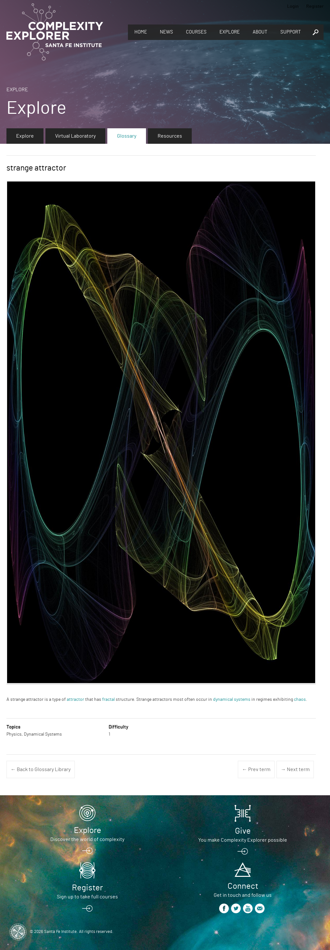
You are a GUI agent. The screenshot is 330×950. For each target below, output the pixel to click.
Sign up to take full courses (87, 896)
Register (315, 6)
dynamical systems (231, 699)
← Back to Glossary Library (41, 769)
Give (243, 831)
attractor (75, 699)
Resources (170, 136)
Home (140, 32)
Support (290, 32)
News (166, 32)
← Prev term (256, 769)
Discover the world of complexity (87, 839)
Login (293, 6)
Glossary (126, 136)
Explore (229, 32)
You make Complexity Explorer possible (242, 840)
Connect (243, 886)
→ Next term (295, 769)
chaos (300, 699)
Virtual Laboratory (75, 136)
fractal (108, 699)
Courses (196, 32)
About (260, 32)
